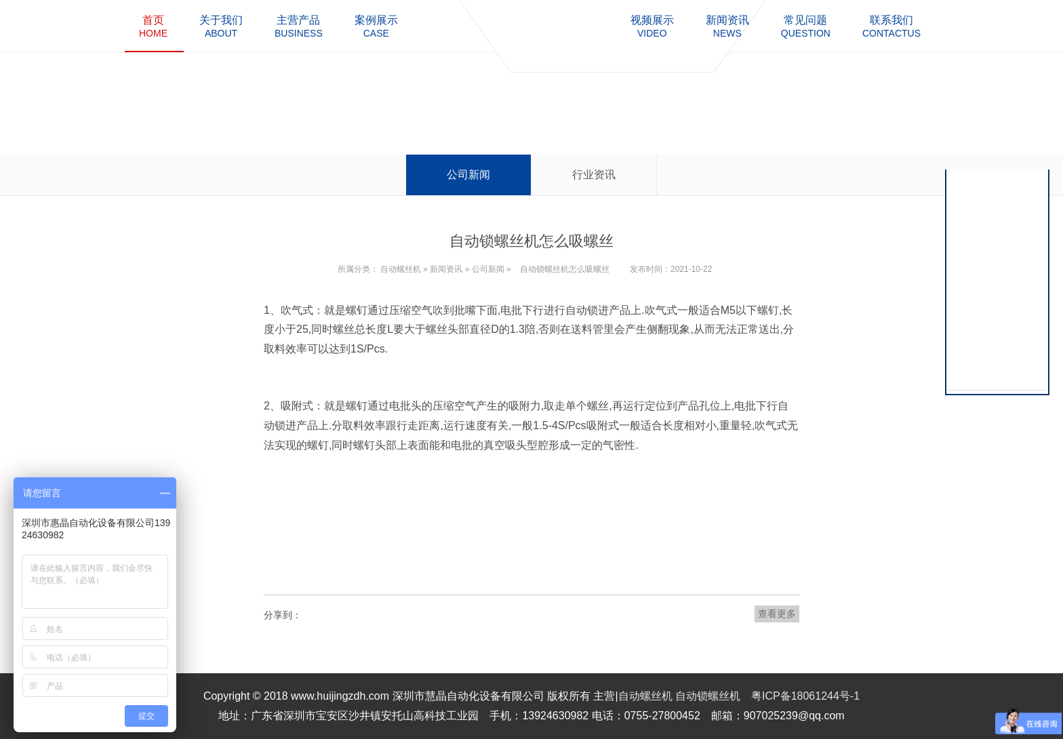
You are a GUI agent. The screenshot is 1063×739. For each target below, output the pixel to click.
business (299, 26)
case (376, 26)
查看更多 (777, 613)
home (153, 26)
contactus (891, 26)
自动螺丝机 (400, 269)
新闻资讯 (446, 269)
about (221, 26)
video (652, 26)
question (805, 26)
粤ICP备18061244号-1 (805, 696)
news (727, 26)
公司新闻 (468, 174)
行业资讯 (594, 174)
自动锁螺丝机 (707, 696)
